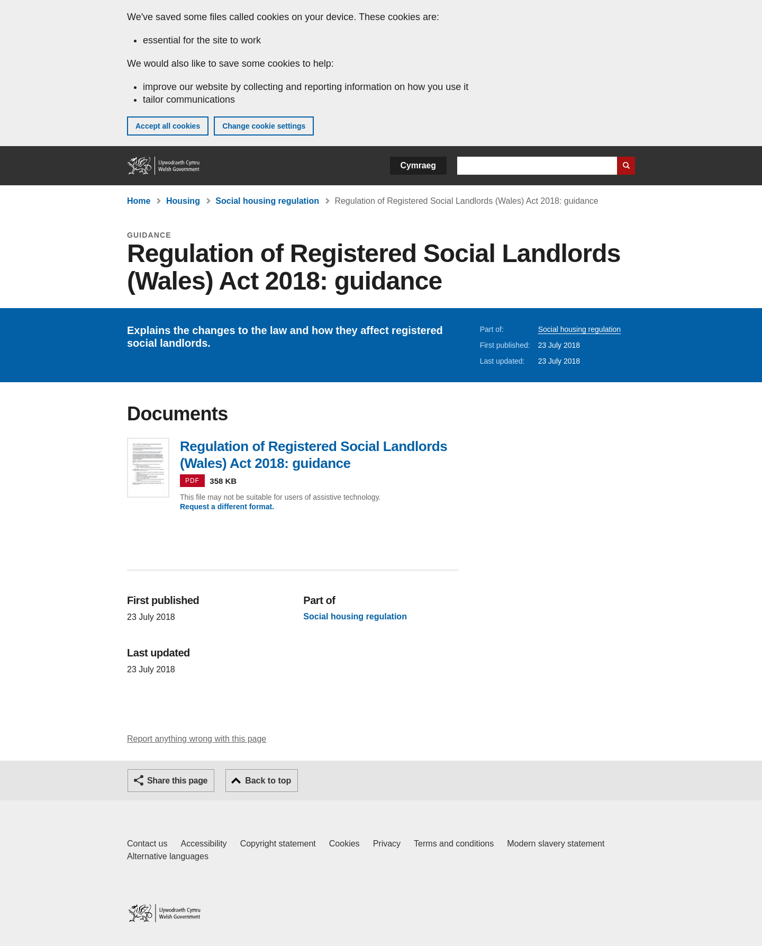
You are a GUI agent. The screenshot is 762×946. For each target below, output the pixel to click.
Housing (183, 200)
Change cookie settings (263, 126)
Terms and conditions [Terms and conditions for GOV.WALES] (454, 843)
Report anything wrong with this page (196, 738)
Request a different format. (227, 506)
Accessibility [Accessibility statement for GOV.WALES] (203, 843)
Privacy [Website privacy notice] (387, 843)
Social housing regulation (267, 200)
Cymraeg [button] (418, 165)
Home (138, 200)
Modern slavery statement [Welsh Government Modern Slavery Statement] (555, 843)
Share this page (177, 780)
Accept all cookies (167, 126)
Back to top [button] (268, 780)
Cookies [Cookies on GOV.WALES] (344, 843)
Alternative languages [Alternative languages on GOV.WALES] (167, 856)
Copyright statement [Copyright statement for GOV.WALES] (278, 843)
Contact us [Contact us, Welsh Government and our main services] (147, 843)
